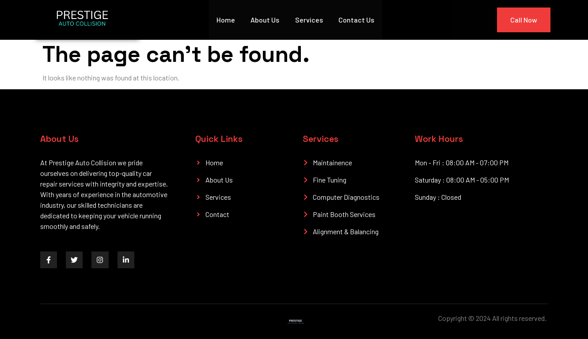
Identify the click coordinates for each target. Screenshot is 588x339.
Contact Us (357, 19)
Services (309, 19)
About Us (265, 19)
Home (225, 19)
